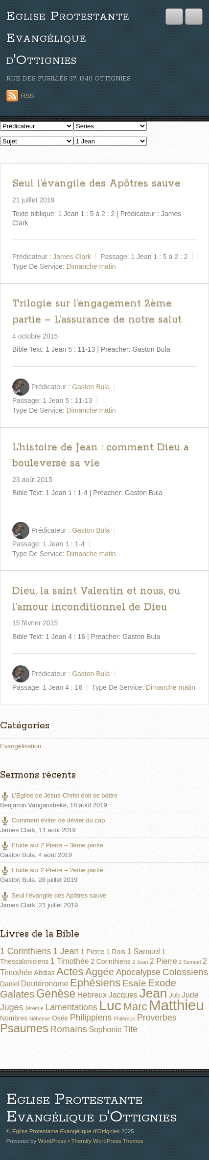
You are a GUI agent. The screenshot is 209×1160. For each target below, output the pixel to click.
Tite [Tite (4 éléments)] (130, 1029)
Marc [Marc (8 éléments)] (135, 1006)
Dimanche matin (91, 266)
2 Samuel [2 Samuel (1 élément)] (190, 962)
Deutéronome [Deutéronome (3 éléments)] (45, 984)
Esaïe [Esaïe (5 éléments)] (134, 983)
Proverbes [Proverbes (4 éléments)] (157, 1017)
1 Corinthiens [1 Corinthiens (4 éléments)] (25, 951)
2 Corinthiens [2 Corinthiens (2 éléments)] (110, 961)
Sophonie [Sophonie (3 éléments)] (105, 1029)
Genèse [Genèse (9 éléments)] (56, 993)
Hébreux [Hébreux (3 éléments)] (92, 995)
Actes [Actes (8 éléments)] (69, 971)
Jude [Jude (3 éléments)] (190, 995)
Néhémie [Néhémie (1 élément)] (39, 1018)
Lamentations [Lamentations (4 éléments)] (71, 1007)
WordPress (52, 1141)
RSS (27, 96)
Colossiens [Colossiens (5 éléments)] (185, 972)
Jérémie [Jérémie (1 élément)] (34, 1008)
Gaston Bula (91, 386)
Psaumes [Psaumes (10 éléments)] (24, 1028)
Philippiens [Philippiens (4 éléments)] (91, 1017)
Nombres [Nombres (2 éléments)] (13, 1018)
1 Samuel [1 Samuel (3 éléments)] (143, 951)
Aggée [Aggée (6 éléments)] (99, 971)
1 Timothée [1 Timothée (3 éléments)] (69, 961)
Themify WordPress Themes (107, 1141)
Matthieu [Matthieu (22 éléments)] (176, 1005)
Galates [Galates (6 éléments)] (17, 994)
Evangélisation (20, 746)
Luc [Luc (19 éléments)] (110, 1005)
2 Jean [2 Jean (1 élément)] (140, 962)
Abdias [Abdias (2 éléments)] (44, 973)
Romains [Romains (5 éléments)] (68, 1029)
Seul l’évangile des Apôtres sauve (96, 183)
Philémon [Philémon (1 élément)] (124, 1018)
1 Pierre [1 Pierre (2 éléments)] (92, 952)
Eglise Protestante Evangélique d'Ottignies (67, 38)
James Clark (72, 256)
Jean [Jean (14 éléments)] (153, 993)
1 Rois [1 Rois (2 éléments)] (115, 952)
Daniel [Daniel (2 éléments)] (9, 984)
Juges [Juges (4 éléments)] (11, 1007)
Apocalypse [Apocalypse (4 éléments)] (138, 972)
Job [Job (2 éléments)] (174, 995)
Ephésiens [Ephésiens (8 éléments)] (95, 983)
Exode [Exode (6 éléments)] (162, 983)
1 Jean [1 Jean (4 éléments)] (66, 951)
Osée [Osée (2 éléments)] (60, 1018)
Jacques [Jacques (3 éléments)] (123, 995)
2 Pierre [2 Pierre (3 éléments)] (163, 961)
